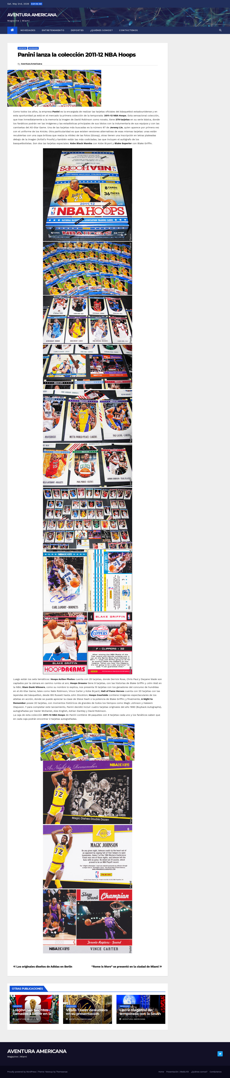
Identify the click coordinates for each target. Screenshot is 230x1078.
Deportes (77, 30)
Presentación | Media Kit (177, 1072)
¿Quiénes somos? (101, 30)
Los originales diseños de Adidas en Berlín (42, 966)
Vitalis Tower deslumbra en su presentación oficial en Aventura (87, 1013)
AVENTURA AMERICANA (31, 14)
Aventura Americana (31, 64)
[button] (220, 30)
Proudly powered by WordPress (22, 1072)
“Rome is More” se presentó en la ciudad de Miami (126, 966)
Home (161, 1072)
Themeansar (61, 1072)
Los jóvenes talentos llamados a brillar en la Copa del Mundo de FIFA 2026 (34, 1015)
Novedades (28, 30)
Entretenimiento (53, 30)
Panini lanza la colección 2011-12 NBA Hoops (77, 54)
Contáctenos (128, 30)
